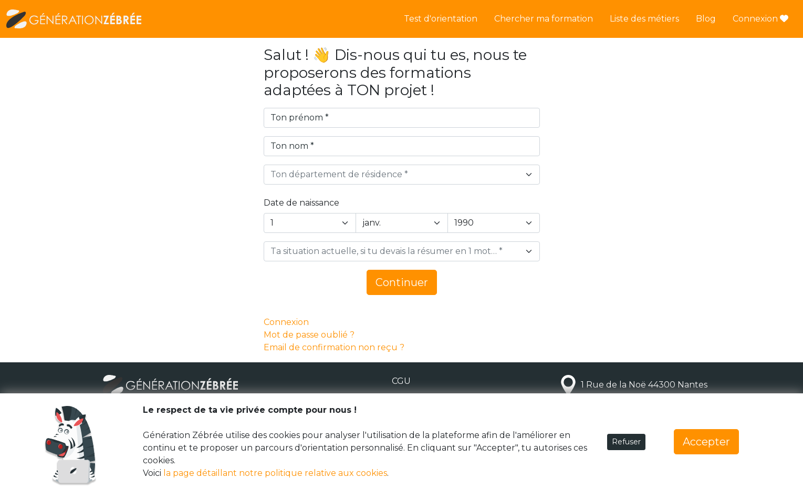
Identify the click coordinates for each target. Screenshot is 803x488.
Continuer (402, 282)
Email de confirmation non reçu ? (334, 347)
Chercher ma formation (543, 19)
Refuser (626, 441)
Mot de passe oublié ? (309, 335)
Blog (706, 19)
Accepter (706, 441)
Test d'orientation (440, 19)
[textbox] (395, 174)
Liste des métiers (644, 19)
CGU (401, 381)
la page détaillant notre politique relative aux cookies (275, 473)
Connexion (760, 19)
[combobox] (402, 175)
